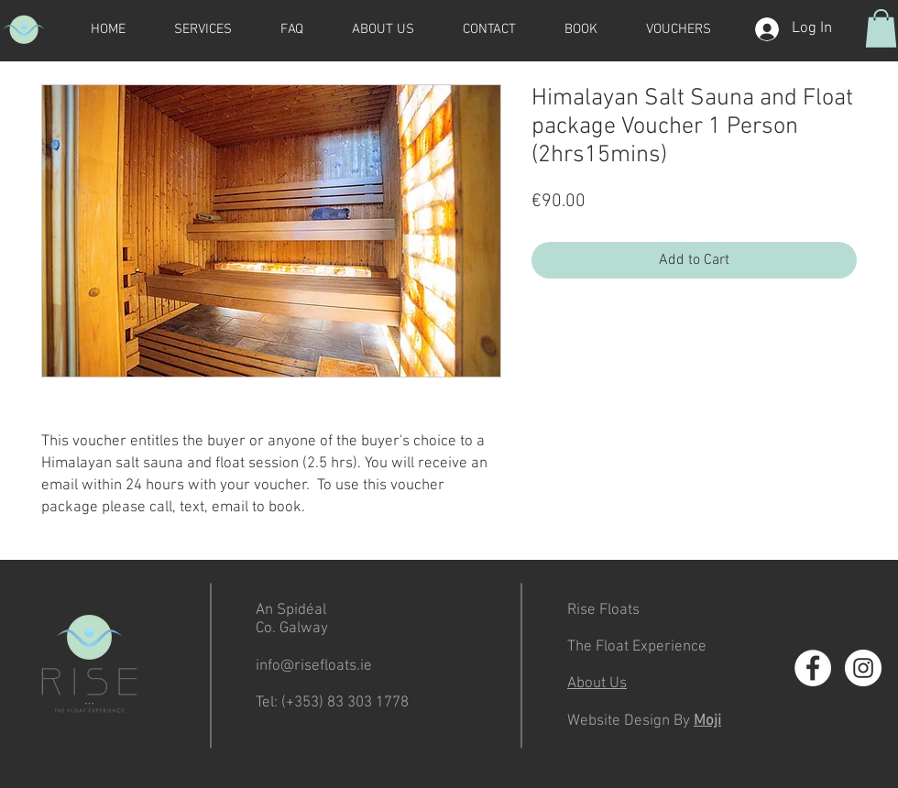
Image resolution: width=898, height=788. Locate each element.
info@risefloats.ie (314, 666)
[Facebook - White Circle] (812, 668)
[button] (881, 28)
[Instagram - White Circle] (863, 668)
